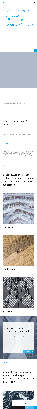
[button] (18, 407)
